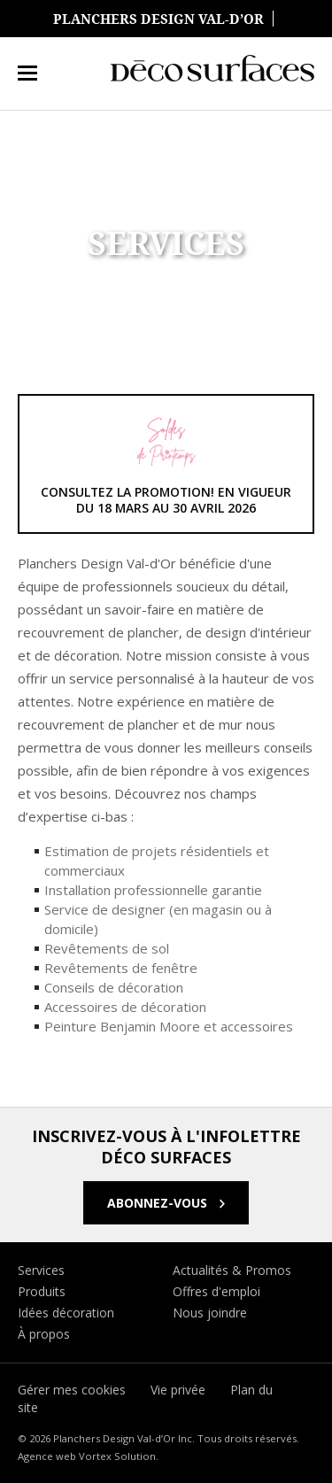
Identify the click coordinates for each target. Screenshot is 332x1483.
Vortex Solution (117, 1456)
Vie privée (178, 1389)
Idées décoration (66, 1312)
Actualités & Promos (232, 1270)
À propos (44, 1333)
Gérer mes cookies (72, 1389)
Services (41, 1270)
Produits (42, 1291)
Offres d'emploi (216, 1291)
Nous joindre (210, 1312)
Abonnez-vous (159, 1202)
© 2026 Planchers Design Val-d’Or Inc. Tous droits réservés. (158, 1438)
